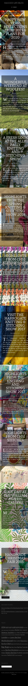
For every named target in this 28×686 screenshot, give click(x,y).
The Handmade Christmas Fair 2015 (15, 556)
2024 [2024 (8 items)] (2, 630)
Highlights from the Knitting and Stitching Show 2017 (15, 383)
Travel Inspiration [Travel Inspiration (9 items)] (18, 655)
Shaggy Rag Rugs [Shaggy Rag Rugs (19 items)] (11, 653)
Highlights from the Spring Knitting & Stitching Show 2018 (15, 206)
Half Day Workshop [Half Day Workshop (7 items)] (11, 634)
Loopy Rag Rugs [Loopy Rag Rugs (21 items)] (15, 637)
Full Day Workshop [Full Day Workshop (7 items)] (4, 634)
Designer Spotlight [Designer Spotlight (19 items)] (7, 632)
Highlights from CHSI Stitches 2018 (15, 259)
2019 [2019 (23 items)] (17, 627)
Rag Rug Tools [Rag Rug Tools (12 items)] (13, 647)
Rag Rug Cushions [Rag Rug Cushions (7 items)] (25, 643)
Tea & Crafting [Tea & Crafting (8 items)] (4, 655)
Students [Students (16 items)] (19, 653)
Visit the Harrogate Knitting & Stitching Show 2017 (15, 322)
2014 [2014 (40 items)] (3, 627)
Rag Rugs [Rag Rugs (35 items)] (5, 647)
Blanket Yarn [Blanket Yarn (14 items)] (18, 630)
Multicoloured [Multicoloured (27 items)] (7, 640)
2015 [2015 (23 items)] (7, 627)
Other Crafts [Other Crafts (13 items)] (16, 641)
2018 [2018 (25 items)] (14, 627)
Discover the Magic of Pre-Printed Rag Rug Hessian (12, 608)
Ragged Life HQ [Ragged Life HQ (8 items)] (13, 643)
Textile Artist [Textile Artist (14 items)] (11, 655)
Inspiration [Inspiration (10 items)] (22, 634)
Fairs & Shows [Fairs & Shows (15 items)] (21, 632)
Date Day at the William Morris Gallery (15, 497)
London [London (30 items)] (4, 637)
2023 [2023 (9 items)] (26, 627)
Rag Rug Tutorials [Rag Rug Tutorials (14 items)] (22, 647)
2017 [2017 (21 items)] (10, 627)
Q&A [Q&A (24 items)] (9, 644)
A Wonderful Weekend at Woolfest (15, 83)
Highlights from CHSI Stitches (15, 436)
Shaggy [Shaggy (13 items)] (3, 652)
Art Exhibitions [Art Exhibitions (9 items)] (12, 630)
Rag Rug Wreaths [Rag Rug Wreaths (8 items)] (21, 650)
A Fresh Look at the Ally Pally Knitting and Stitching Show (15, 148)
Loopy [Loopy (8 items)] (9, 637)
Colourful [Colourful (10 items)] (25, 630)
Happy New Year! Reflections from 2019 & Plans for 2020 (15, 28)
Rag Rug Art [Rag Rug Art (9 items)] (19, 643)
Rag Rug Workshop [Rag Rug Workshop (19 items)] (11, 650)
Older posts (5, 597)
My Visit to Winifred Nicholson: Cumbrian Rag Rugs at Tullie (14, 611)
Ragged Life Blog (14, 3)
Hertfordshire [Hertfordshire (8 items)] (17, 634)
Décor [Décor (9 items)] (15, 632)
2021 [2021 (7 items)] (24, 627)
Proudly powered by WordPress (7, 672)
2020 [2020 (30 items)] (21, 627)
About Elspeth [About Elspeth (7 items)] (6, 630)
